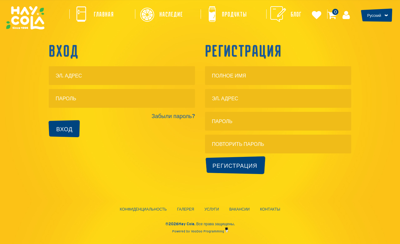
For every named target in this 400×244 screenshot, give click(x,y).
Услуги (211, 209)
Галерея (185, 209)
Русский (374, 15)
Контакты (270, 209)
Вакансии (239, 209)
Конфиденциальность (143, 209)
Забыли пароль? (173, 116)
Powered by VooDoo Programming (200, 231)
